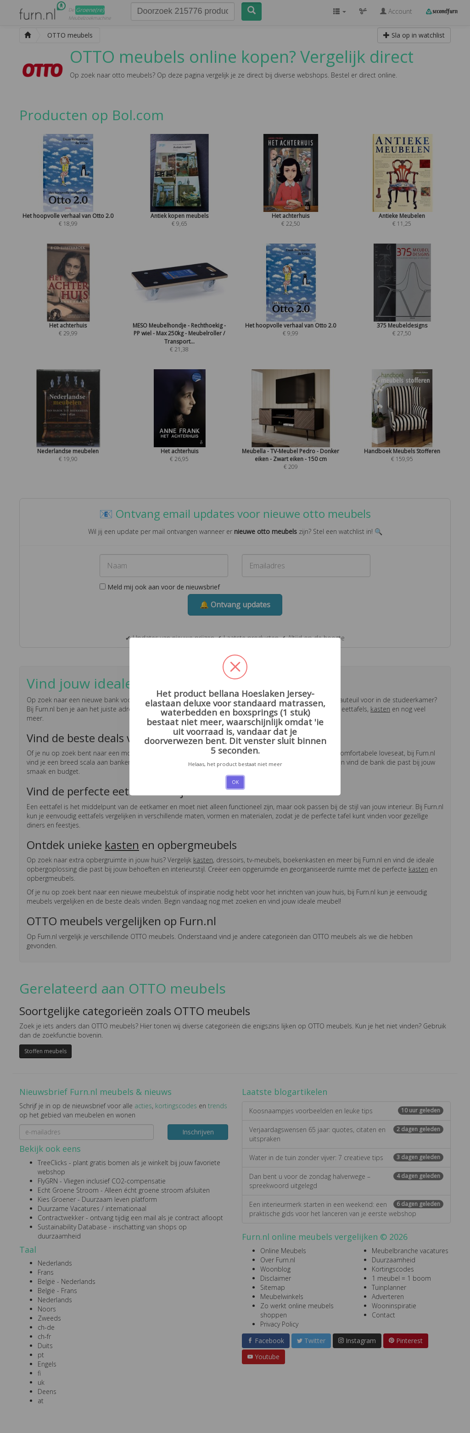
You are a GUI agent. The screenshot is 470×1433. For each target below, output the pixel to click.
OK (235, 782)
